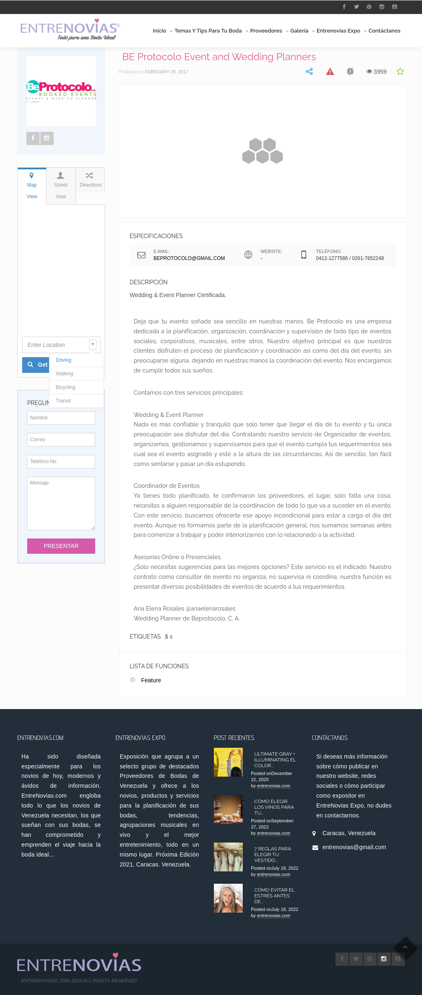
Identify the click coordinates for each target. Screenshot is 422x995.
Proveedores (266, 31)
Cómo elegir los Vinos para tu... (274, 807)
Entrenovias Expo (338, 31)
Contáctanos (384, 31)
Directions (91, 180)
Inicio (159, 31)
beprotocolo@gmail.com (189, 258)
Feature (151, 680)
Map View (31, 185)
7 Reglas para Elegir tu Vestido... (272, 854)
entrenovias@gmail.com (355, 847)
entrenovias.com (274, 785)
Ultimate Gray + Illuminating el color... (275, 759)
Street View (60, 185)
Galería (300, 31)
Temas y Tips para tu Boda (208, 31)
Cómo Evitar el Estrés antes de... (274, 895)
